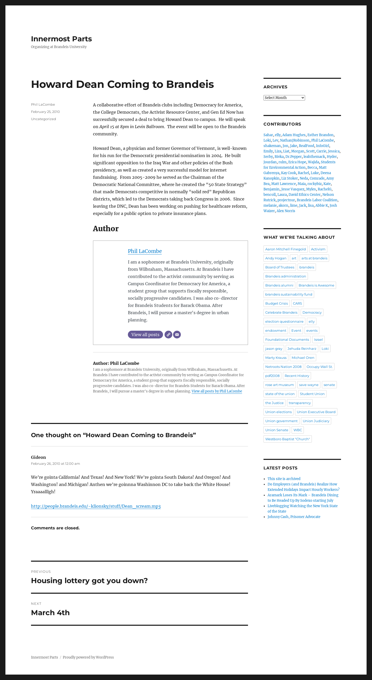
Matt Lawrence (283, 184)
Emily (268, 151)
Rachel (303, 173)
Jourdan (270, 162)
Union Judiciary (316, 421)
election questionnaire (284, 321)
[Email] (177, 334)
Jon (285, 146)
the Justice (274, 403)
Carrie (321, 151)
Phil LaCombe (145, 251)
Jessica (333, 151)
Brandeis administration (285, 276)
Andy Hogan (275, 258)
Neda (304, 178)
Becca (312, 167)
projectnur (286, 200)
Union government (281, 421)
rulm (282, 162)
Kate (327, 184)
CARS (297, 303)
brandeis (306, 267)
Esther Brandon (320, 135)
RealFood (306, 146)
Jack (302, 205)
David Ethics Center (305, 194)
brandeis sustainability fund (288, 294)
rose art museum (279, 385)
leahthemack (314, 156)
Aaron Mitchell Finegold (285, 249)
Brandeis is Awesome (316, 285)
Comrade (317, 178)
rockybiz (314, 184)
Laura (282, 194)
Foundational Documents (287, 339)
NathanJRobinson (294, 140)
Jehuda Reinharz (302, 348)
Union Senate (276, 430)
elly (278, 135)
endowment (275, 330)
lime (293, 205)
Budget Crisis (276, 303)
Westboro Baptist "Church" (287, 439)
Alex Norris (286, 211)
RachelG (324, 189)
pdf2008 (272, 376)
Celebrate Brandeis (281, 312)
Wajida (313, 162)
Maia (302, 184)
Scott (310, 151)
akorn (283, 205)
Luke (315, 173)
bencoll (270, 194)
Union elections (278, 412)
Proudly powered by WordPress (88, 657)
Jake (293, 146)
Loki (267, 140)
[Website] (168, 334)
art (294, 258)
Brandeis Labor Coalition (317, 200)
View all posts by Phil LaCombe (217, 391)
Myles (311, 189)
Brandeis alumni (279, 285)
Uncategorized (43, 119)
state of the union (280, 394)
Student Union (312, 394)
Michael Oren (303, 358)
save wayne (309, 385)
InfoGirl (322, 146)
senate (329, 385)
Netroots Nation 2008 (283, 367)
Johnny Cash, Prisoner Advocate (294, 517)
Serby (268, 156)
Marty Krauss (275, 358)
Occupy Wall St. (320, 367)
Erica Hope (297, 162)
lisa (311, 205)
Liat (286, 151)
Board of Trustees (279, 267)
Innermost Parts (61, 38)
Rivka (279, 156)
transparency (300, 403)
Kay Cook (288, 173)
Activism (318, 249)
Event (296, 330)
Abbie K (321, 205)
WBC (297, 430)
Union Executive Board (316, 412)
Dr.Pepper (293, 156)
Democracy (312, 312)
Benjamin (272, 189)
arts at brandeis (314, 258)
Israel (318, 339)
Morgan (297, 151)
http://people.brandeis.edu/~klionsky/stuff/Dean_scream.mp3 (96, 506)
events (311, 330)
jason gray (273, 348)
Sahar (268, 135)
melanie (270, 205)
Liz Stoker (289, 178)
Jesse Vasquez (292, 189)
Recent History (297, 376)
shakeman (272, 146)
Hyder (332, 156)
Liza (278, 151)
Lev (275, 140)
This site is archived (284, 479)
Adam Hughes (294, 135)
